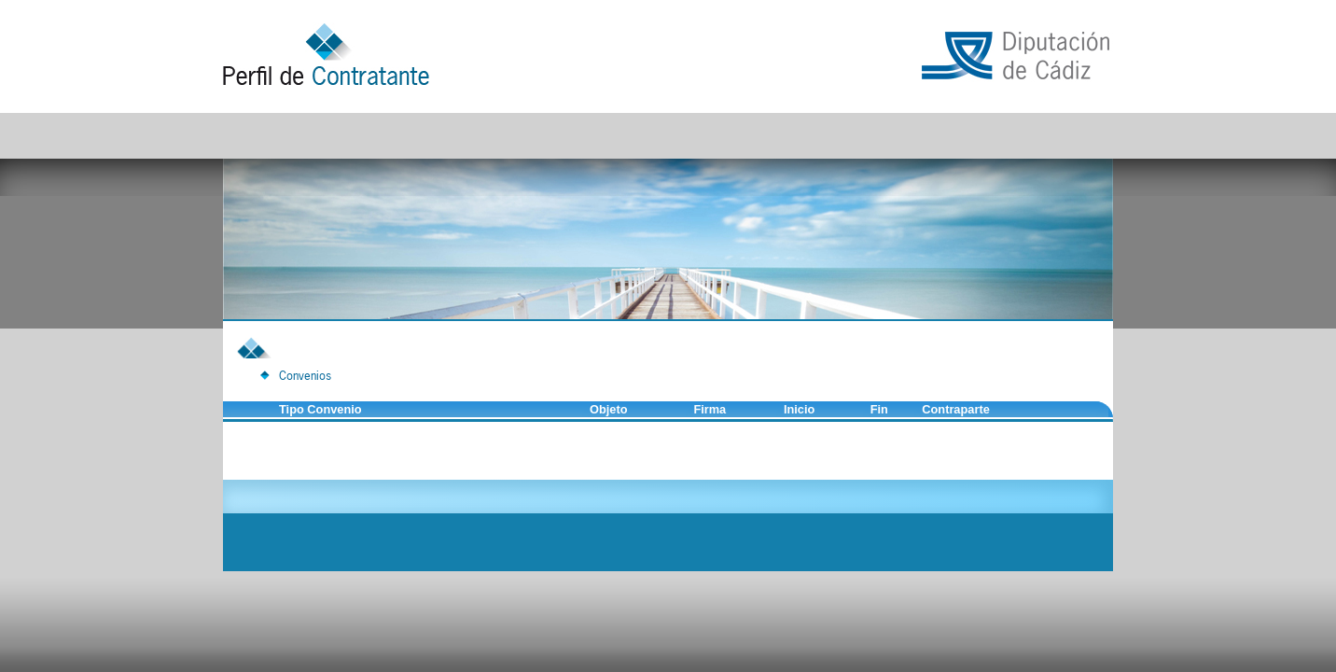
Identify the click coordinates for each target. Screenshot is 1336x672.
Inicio (799, 409)
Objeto (609, 409)
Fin (879, 409)
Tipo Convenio (320, 409)
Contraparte (956, 409)
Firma (709, 409)
